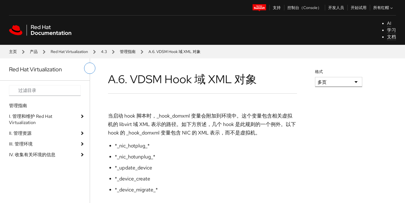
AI (389, 23)
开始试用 (358, 7)
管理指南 (128, 51)
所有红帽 (383, 7)
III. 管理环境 (21, 144)
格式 (319, 71)
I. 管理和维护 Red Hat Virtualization (30, 119)
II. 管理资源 (20, 133)
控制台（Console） (304, 7)
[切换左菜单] (89, 68)
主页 (13, 51)
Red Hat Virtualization (69, 51)
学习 (391, 30)
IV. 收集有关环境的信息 (32, 155)
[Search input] (45, 90)
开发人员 (336, 7)
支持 (277, 7)
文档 (391, 37)
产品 (34, 51)
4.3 (104, 51)
